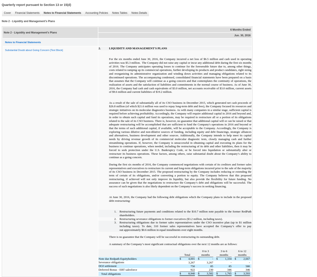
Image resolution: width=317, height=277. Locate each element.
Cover (6, 13)
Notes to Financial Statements (61, 13)
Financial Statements (26, 13)
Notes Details (138, 13)
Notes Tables (118, 13)
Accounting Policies (95, 13)
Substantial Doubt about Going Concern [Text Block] (34, 50)
